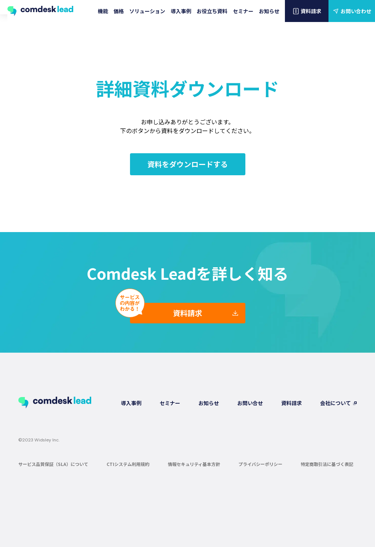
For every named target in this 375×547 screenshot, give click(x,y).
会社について (335, 403)
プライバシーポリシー (260, 464)
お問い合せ (250, 403)
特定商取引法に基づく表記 (327, 464)
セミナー (243, 11)
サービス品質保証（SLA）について (53, 464)
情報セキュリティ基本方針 (194, 464)
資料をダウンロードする (187, 164)
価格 (119, 11)
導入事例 (181, 11)
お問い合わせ (351, 11)
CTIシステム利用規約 (128, 464)
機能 (103, 11)
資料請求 (306, 11)
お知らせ (269, 11)
